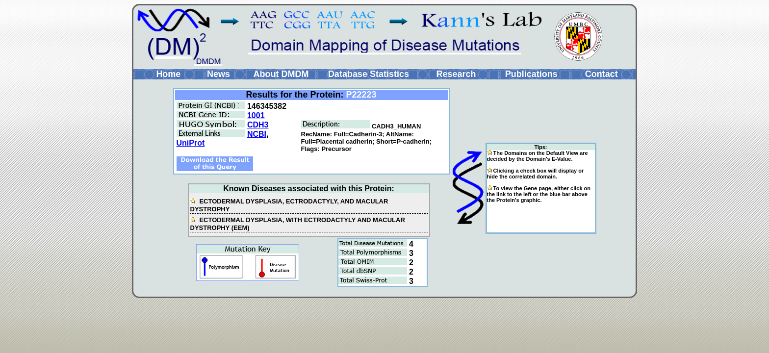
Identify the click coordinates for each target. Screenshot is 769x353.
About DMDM (280, 74)
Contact (601, 74)
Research (456, 74)
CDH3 (258, 125)
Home (168, 74)
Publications (531, 74)
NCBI (256, 134)
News (218, 74)
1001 (256, 115)
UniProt (191, 143)
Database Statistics (368, 74)
